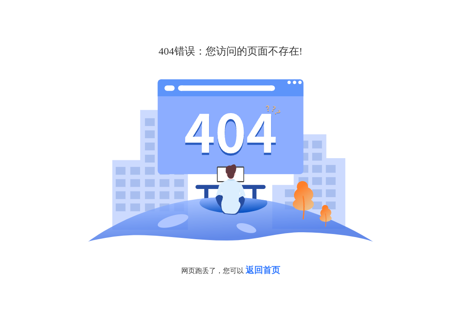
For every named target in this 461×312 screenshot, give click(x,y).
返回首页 (262, 270)
